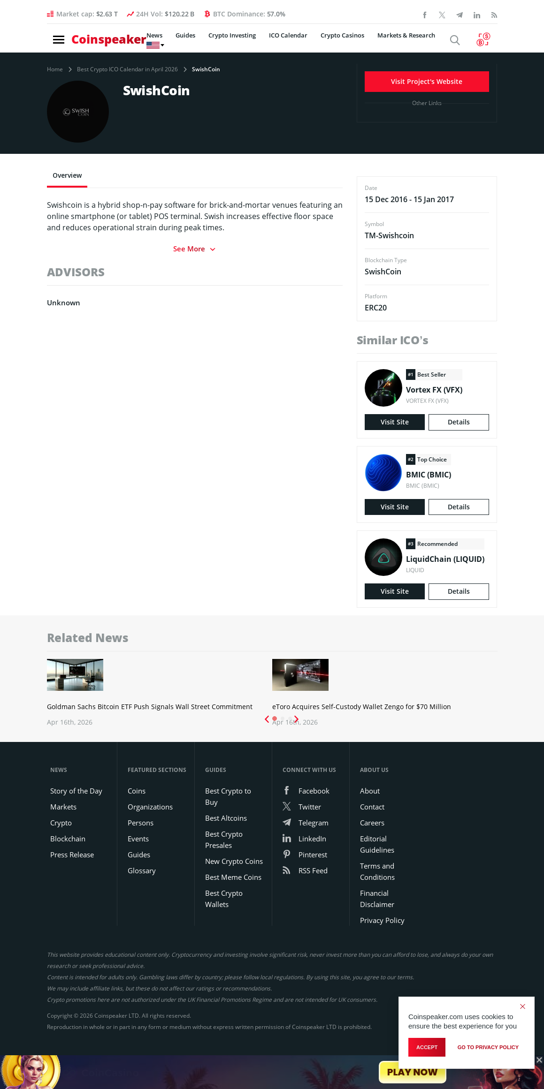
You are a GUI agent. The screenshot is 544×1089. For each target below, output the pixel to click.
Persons (140, 855)
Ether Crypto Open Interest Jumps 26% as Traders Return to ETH (456, 682)
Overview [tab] (67, 175)
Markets (63, 839)
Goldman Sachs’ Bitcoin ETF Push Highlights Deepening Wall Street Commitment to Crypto (147, 691)
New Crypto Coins (234, 894)
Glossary (142, 903)
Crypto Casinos (324, 42)
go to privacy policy (488, 1049)
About (370, 823)
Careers (372, 855)
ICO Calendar (270, 42)
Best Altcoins (226, 850)
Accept (426, 1049)
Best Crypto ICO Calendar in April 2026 (127, 69)
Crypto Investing (214, 42)
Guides (167, 42)
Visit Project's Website (426, 79)
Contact (372, 839)
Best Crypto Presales (224, 872)
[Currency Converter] (487, 41)
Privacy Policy (382, 953)
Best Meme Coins (233, 910)
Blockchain (67, 871)
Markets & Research (388, 42)
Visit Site (395, 422)
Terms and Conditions (377, 904)
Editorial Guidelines (377, 877)
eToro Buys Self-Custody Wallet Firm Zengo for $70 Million (303, 682)
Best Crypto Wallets (224, 931)
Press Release (72, 887)
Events (138, 871)
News (136, 42)
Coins (137, 823)
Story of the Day (76, 823)
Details (459, 422)
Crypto (61, 855)
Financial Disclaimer (377, 931)
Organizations (150, 839)
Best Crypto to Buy (228, 829)
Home (55, 69)
